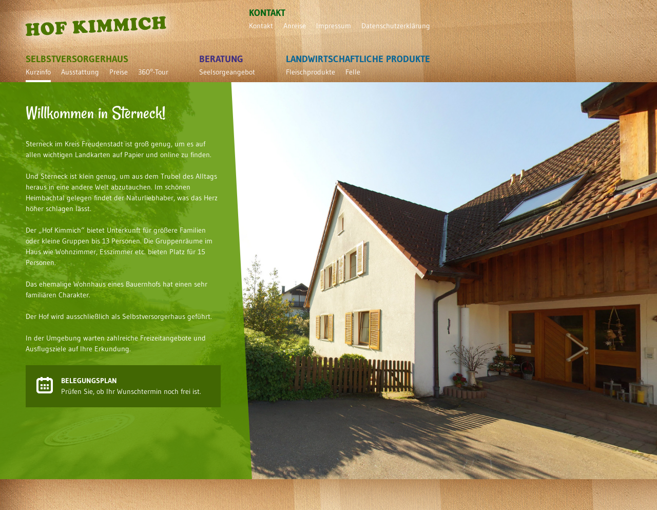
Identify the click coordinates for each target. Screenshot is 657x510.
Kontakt (261, 25)
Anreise (294, 25)
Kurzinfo (38, 72)
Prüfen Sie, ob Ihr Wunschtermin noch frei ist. (131, 386)
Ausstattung (80, 72)
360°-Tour (153, 72)
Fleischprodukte (310, 72)
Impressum (333, 25)
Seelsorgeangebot (227, 72)
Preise (118, 72)
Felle (352, 72)
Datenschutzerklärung (395, 25)
